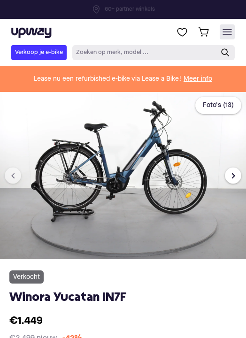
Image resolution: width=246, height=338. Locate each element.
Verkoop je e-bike (39, 52)
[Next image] (233, 176)
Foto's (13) (218, 105)
